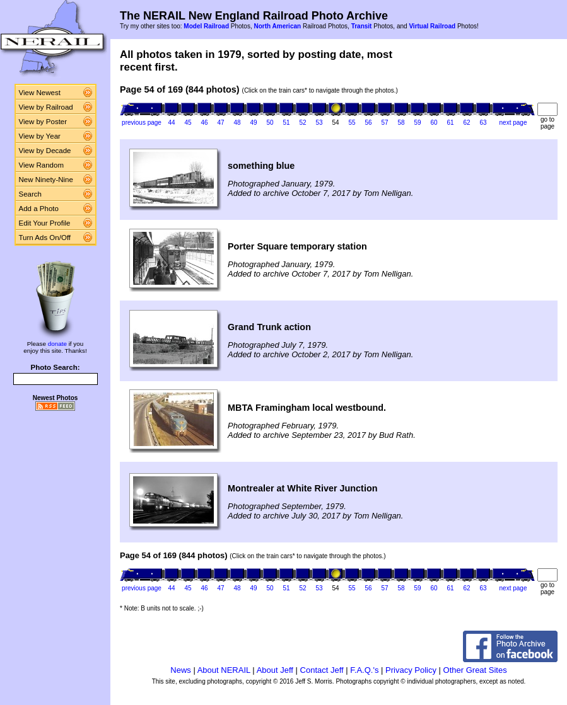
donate (57, 343)
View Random (41, 165)
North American (277, 26)
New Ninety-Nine (46, 179)
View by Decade (45, 150)
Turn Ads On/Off (45, 237)
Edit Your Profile (45, 223)
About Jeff (275, 670)
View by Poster (43, 121)
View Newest (40, 92)
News (180, 670)
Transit (361, 26)
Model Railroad (206, 26)
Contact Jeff (322, 670)
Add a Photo (39, 208)
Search (30, 194)
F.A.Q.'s (364, 670)
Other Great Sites (475, 670)
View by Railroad (46, 107)
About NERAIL (223, 670)
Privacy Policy (410, 670)
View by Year (40, 136)
